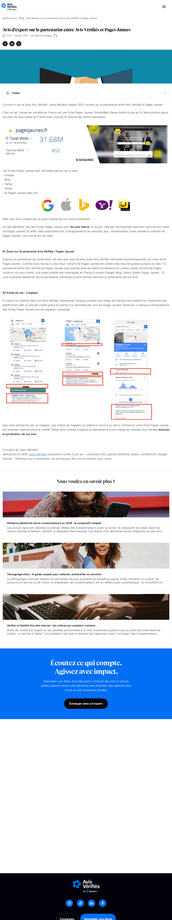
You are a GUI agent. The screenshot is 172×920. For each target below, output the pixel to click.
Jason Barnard (37, 454)
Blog (21, 18)
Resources (11, 18)
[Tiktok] (80, 903)
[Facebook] (102, 903)
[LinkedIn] (91, 903)
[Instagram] (69, 903)
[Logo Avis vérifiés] (9, 6)
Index (86, 93)
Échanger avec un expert (86, 703)
